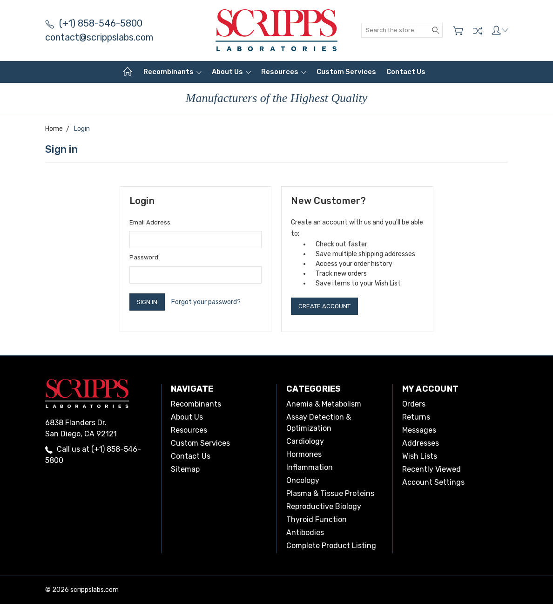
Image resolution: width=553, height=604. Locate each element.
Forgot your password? (206, 302)
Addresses (420, 443)
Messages (419, 430)
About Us (231, 72)
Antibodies (305, 532)
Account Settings (433, 482)
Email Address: (150, 222)
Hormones (304, 454)
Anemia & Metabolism (323, 404)
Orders (413, 404)
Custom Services (346, 72)
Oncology (302, 480)
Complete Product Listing (331, 545)
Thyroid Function (316, 519)
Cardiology (305, 441)
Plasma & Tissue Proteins (330, 493)
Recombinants (172, 72)
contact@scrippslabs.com (99, 37)
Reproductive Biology (323, 506)
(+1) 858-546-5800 (93, 23)
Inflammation (309, 467)
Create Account (324, 306)
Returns (416, 417)
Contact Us (405, 72)
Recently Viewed (431, 469)
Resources (283, 72)
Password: (144, 257)
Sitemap (185, 469)
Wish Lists (419, 456)
